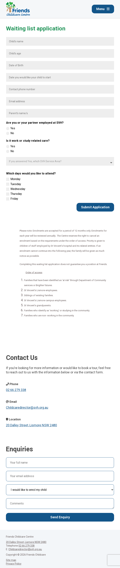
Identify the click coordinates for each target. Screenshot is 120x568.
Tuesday (13, 184)
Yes (10, 128)
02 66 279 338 (16, 390)
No (10, 133)
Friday (12, 199)
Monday (13, 179)
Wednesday (15, 189)
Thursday (14, 194)
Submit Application (95, 207)
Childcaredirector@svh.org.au (27, 407)
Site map (11, 560)
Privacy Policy (13, 563)
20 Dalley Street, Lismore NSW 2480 (31, 425)
